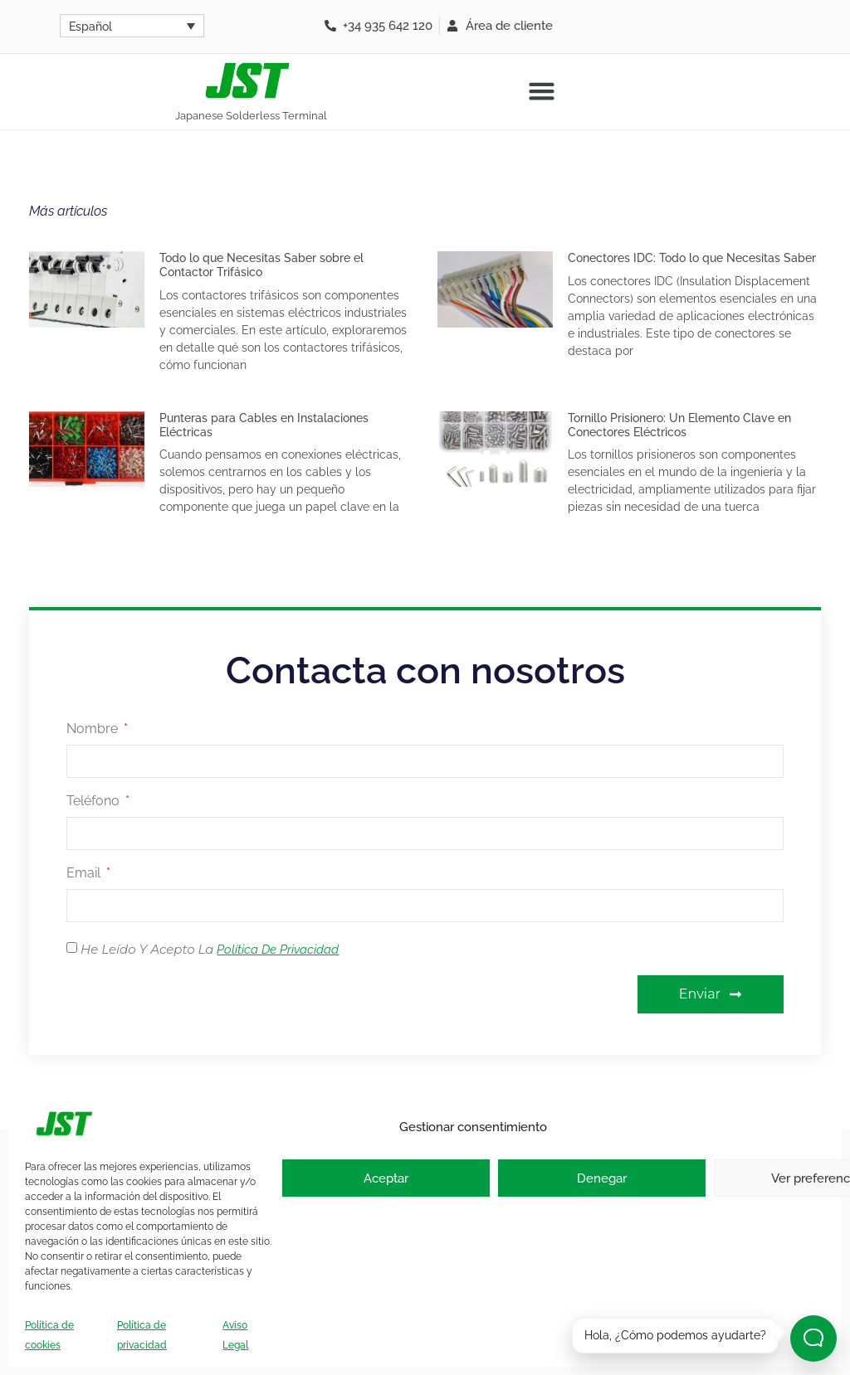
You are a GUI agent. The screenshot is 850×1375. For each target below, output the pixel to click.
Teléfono (94, 801)
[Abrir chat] (813, 1338)
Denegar (602, 1178)
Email (85, 874)
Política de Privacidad (278, 949)
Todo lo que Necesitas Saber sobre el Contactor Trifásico (261, 265)
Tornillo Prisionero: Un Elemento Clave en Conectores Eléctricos (679, 425)
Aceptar (386, 1178)
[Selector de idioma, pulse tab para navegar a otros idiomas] (132, 25)
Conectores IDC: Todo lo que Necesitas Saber (692, 258)
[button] (541, 91)
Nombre (93, 729)
